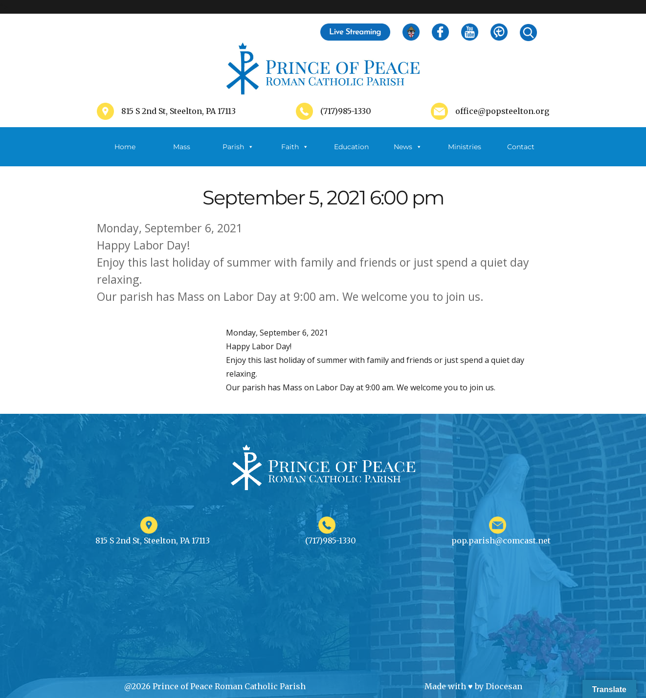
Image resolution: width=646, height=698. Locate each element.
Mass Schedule (182, 154)
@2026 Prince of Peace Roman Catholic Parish (215, 686)
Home (124, 146)
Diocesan (504, 686)
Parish (238, 146)
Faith (295, 146)
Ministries (464, 154)
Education (351, 146)
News (408, 146)
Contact (521, 146)
